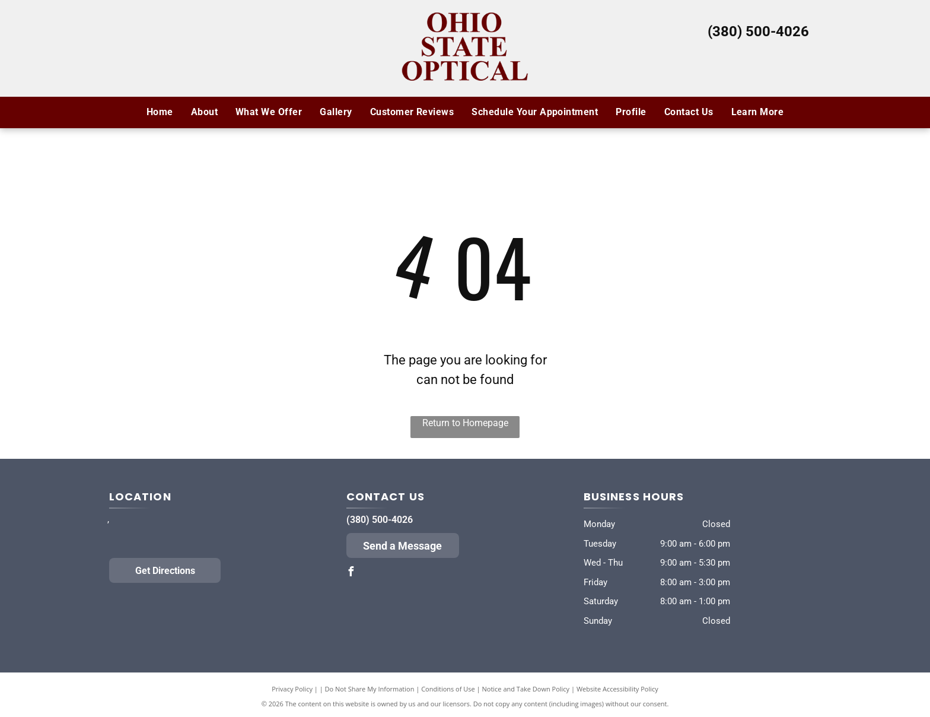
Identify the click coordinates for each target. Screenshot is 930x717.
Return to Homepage (465, 423)
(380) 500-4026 (758, 31)
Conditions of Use (448, 688)
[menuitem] (160, 112)
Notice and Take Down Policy (526, 688)
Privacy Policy (292, 688)
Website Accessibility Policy (617, 688)
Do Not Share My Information (370, 688)
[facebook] (351, 573)
